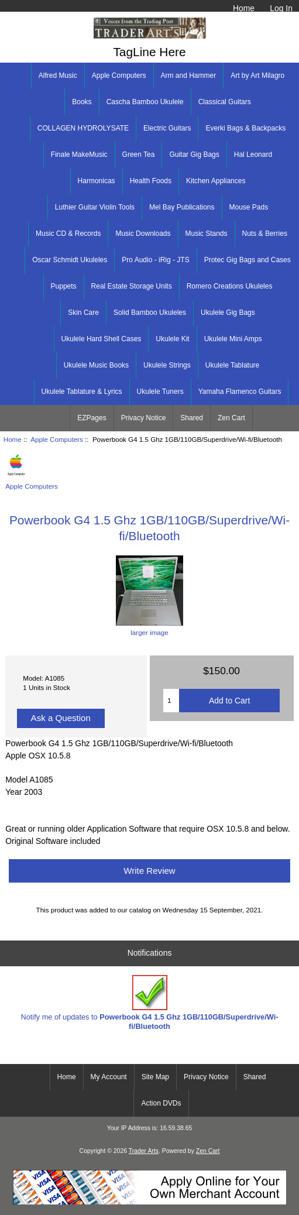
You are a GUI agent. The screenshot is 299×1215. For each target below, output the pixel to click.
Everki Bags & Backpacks (245, 128)
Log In (281, 8)
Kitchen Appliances (215, 181)
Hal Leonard (253, 154)
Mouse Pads (249, 207)
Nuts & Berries (264, 233)
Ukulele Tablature (232, 365)
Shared (191, 418)
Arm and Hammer (188, 75)
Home (244, 8)
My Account (109, 1077)
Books (81, 102)
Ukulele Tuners (160, 391)
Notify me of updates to (150, 1003)
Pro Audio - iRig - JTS (155, 260)
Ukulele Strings (167, 365)
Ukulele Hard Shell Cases (101, 339)
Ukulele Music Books (96, 365)
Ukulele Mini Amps (233, 339)
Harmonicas (96, 181)
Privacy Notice (143, 418)
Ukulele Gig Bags (228, 312)
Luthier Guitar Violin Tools (95, 207)
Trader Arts (144, 1151)
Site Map (155, 1077)
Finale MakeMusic (79, 154)
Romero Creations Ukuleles (230, 286)
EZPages (91, 418)
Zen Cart (231, 418)
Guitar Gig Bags (194, 154)
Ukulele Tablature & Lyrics (82, 391)
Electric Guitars (167, 128)
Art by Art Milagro (257, 75)
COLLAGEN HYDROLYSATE (83, 128)
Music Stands (206, 233)
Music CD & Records (68, 233)
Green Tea (138, 154)
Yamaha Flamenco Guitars (239, 391)
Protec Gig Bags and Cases (247, 260)
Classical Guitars (224, 102)
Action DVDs (161, 1103)
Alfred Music (58, 75)
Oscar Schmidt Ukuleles (69, 260)
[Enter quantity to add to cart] (171, 700)
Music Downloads (142, 233)
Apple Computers (56, 439)
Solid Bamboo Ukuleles (150, 312)
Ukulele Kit (172, 339)
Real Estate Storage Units (131, 286)
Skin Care (83, 312)
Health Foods (150, 181)
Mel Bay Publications (181, 207)
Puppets (64, 286)
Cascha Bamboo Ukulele (145, 102)
